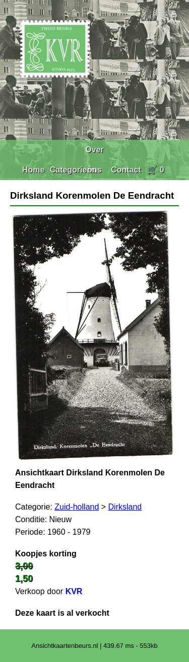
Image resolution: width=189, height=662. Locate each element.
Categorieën (73, 170)
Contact (126, 170)
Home (33, 170)
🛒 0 (155, 170)
